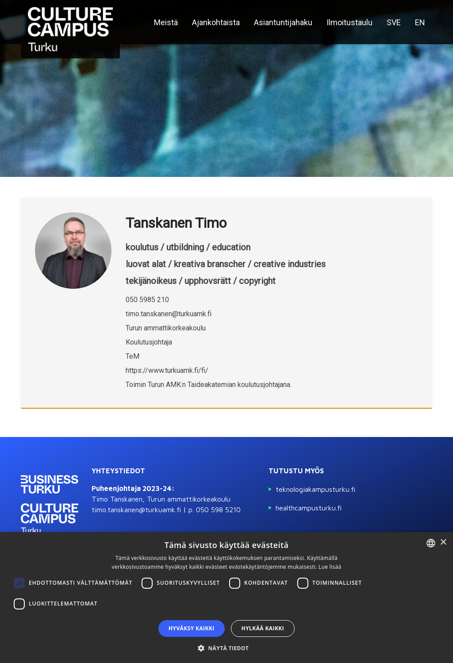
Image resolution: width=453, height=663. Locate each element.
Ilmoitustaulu (349, 22)
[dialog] (226, 597)
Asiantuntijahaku (283, 22)
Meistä (166, 22)
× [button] (443, 542)
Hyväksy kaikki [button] (192, 628)
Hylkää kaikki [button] (263, 628)
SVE (394, 22)
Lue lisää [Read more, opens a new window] (330, 567)
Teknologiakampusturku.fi (315, 489)
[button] (226, 648)
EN (420, 22)
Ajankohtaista (216, 22)
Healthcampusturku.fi (309, 508)
